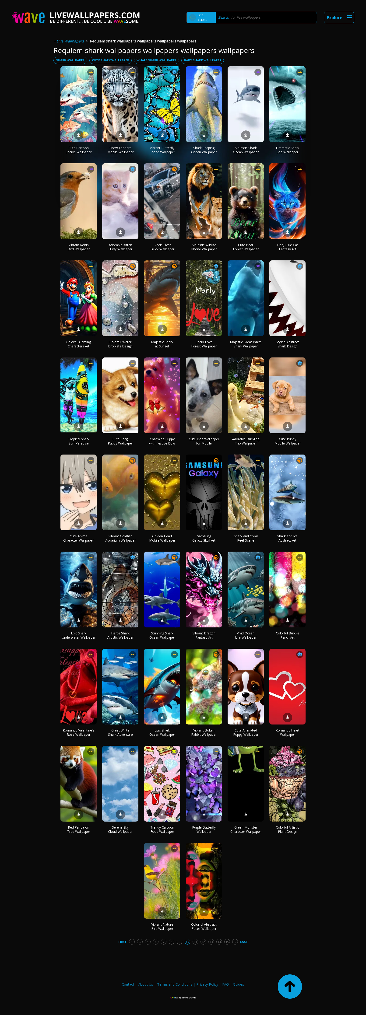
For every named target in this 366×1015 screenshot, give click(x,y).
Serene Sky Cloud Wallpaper (120, 829)
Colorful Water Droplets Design (120, 344)
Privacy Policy (207, 984)
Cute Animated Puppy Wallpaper (245, 732)
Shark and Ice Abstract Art (287, 538)
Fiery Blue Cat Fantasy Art (287, 247)
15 (227, 942)
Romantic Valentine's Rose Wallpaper (78, 732)
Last (244, 942)
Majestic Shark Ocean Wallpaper (246, 150)
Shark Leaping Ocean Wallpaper (204, 150)
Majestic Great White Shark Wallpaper (246, 344)
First (122, 942)
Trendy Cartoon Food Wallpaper (162, 829)
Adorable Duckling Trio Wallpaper (245, 441)
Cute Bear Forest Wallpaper (246, 247)
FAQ (225, 984)
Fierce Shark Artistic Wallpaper (120, 635)
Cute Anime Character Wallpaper (78, 538)
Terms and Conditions (174, 984)
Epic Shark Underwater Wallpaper (78, 635)
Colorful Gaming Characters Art (78, 344)
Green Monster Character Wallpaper (245, 829)
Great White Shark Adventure (120, 732)
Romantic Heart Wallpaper (287, 732)
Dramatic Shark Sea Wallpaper (287, 150)
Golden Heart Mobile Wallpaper (162, 538)
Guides (238, 984)
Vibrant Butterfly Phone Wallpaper (162, 150)
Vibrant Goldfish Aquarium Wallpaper (120, 538)
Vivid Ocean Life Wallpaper (246, 635)
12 (203, 942)
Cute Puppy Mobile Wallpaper (287, 441)
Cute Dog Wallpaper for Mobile (204, 441)
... (140, 942)
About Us (145, 984)
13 (211, 942)
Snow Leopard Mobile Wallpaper (120, 150)
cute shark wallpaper (110, 60)
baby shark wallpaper (202, 60)
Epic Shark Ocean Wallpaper (162, 732)
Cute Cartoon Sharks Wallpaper (79, 150)
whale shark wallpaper (156, 60)
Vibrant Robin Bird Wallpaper (79, 247)
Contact (128, 984)
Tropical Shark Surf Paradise (78, 441)
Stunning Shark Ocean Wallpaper (162, 635)
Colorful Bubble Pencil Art (287, 635)
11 (195, 942)
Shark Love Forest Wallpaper (204, 344)
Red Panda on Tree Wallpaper (78, 829)
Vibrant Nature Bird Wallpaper (162, 926)
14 (219, 942)
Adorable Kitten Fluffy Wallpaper (120, 247)
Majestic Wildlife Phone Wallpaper (204, 247)
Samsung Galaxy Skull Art (203, 538)
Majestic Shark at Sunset (162, 344)
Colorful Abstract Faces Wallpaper (204, 926)
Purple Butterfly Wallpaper (204, 829)
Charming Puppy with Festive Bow (162, 441)
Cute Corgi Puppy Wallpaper (120, 441)
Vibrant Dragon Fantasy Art (204, 635)
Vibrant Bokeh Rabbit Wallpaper (204, 732)
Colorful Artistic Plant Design (287, 829)
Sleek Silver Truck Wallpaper (162, 247)
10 (187, 942)
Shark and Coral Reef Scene (246, 538)
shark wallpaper (70, 60)
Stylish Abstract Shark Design (287, 344)
